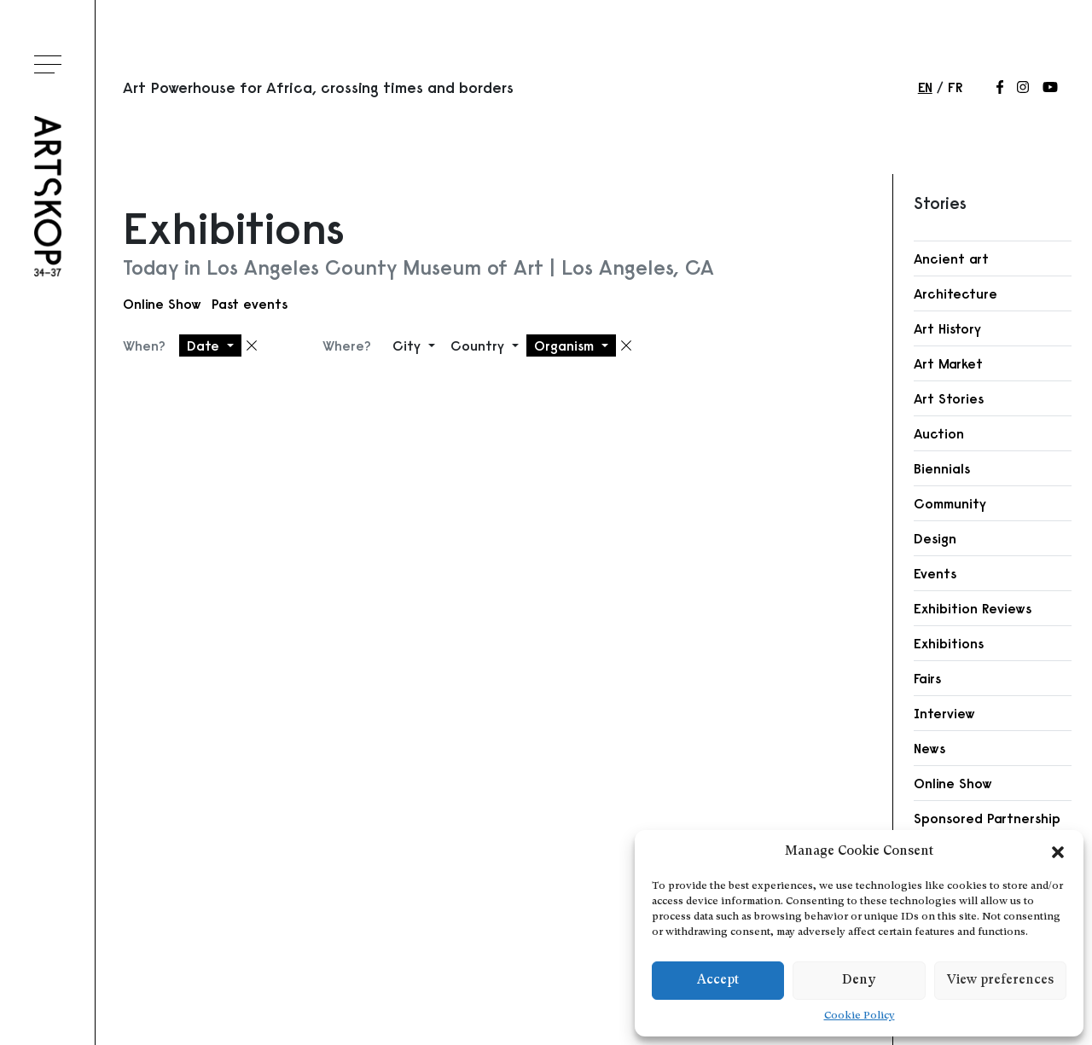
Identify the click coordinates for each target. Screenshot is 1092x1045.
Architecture (955, 293)
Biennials (942, 468)
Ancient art (951, 258)
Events (935, 573)
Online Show (162, 303)
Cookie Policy (859, 1016)
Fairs (927, 678)
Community (950, 503)
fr (955, 87)
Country (479, 345)
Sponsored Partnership (987, 818)
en (925, 87)
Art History (947, 328)
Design (935, 538)
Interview (944, 713)
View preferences (1000, 980)
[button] (1057, 852)
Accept (718, 980)
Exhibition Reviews (972, 608)
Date (205, 345)
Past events (250, 303)
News (929, 748)
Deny (858, 980)
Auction (939, 433)
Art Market (948, 363)
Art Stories (949, 398)
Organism (566, 345)
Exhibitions (949, 643)
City (408, 345)
